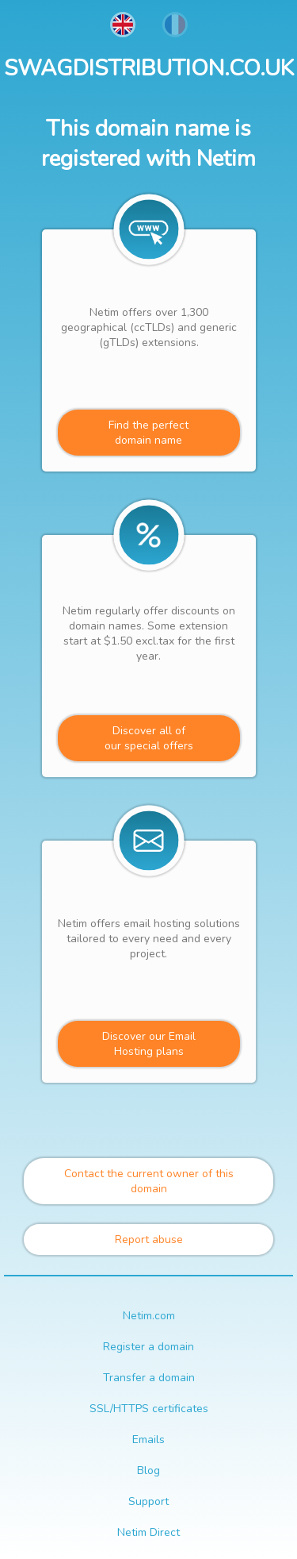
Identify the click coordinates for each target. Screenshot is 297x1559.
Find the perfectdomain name (148, 433)
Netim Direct (148, 1532)
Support (148, 1501)
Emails (148, 1439)
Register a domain (148, 1346)
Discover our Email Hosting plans (149, 1044)
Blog (148, 1470)
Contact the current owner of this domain (149, 1181)
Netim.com (149, 1315)
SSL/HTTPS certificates (148, 1408)
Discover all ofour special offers (149, 738)
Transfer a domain (149, 1377)
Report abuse (149, 1239)
